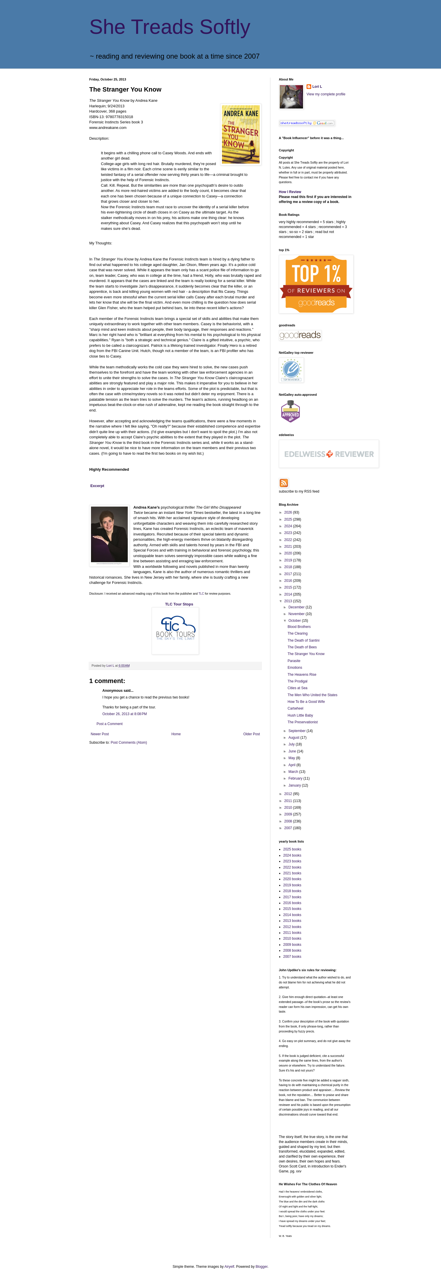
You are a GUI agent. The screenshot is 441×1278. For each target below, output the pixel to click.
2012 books (292, 927)
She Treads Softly (170, 26)
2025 (288, 519)
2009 (288, 814)
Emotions (295, 668)
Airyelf (229, 1267)
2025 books (292, 849)
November (297, 614)
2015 (288, 587)
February (295, 778)
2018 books (292, 891)
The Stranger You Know (306, 654)
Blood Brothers (299, 627)
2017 (288, 574)
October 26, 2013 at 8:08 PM (124, 714)
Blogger (261, 1267)
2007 (288, 828)
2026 (288, 512)
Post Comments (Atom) (129, 742)
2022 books (292, 867)
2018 (288, 567)
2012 (288, 794)
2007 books (292, 957)
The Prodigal (297, 681)
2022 (288, 540)
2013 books (292, 921)
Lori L (317, 87)
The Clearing (298, 633)
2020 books (292, 879)
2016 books (292, 903)
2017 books (292, 897)
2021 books (292, 873)
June (292, 751)
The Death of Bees (302, 647)
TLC (201, 593)
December (297, 607)
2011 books (292, 933)
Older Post (251, 734)
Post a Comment (110, 724)
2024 (288, 526)
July (292, 744)
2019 (288, 560)
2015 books (292, 909)
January (295, 785)
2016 (288, 581)
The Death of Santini (303, 640)
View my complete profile (326, 94)
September (297, 731)
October (295, 621)
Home (176, 734)
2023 (288, 533)
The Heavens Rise (302, 675)
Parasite (294, 661)
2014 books (292, 915)
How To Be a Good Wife (306, 702)
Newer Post (100, 734)
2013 (288, 601)
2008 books (292, 950)
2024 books (292, 855)
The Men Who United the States (312, 695)
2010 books (292, 938)
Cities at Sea (297, 688)
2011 (288, 801)
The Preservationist (303, 722)
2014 (288, 594)
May (292, 758)
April (292, 765)
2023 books (292, 861)
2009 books (292, 945)
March (293, 772)
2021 (288, 547)
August (294, 738)
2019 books (292, 885)
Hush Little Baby (300, 715)
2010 (288, 808)
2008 (288, 821)
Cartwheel (295, 708)
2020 (288, 553)
